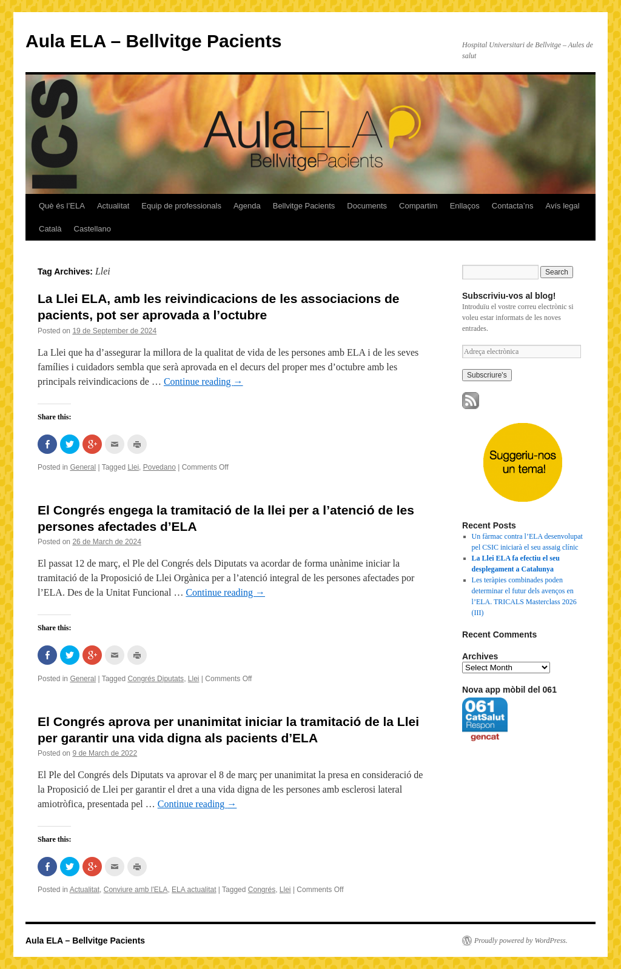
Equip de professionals (181, 205)
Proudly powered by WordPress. (521, 940)
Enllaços (465, 205)
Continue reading (203, 381)
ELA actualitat (194, 889)
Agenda (247, 205)
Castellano (92, 228)
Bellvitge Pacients (304, 205)
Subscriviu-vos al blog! (509, 296)
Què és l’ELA (62, 205)
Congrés (261, 889)
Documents (367, 205)
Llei (133, 467)
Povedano (159, 467)
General (83, 467)
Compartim (418, 205)
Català (50, 228)
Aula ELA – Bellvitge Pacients (153, 41)
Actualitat (113, 205)
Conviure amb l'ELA (136, 889)
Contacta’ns (513, 205)
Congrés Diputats (155, 678)
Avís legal (562, 205)
